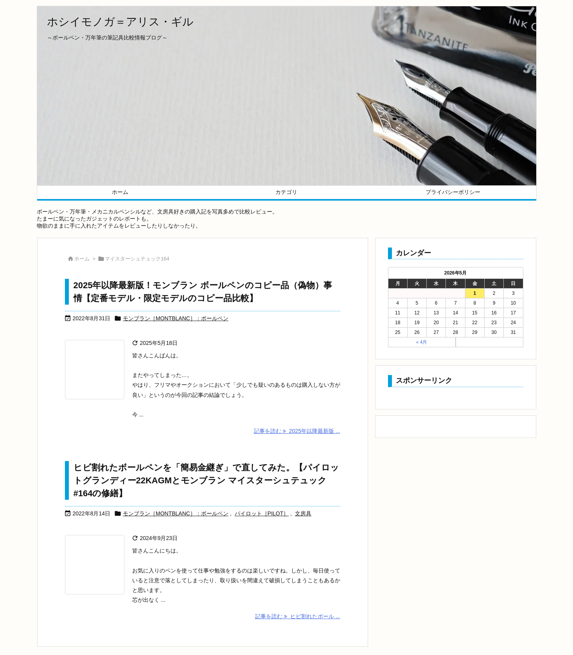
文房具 (303, 513)
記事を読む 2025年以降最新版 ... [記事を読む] (297, 431)
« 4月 (422, 342)
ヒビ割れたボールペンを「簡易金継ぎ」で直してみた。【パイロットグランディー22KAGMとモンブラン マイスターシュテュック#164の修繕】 (206, 480)
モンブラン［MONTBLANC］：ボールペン (175, 318)
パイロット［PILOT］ (262, 513)
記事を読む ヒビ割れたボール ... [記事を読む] (297, 616)
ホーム (82, 259)
